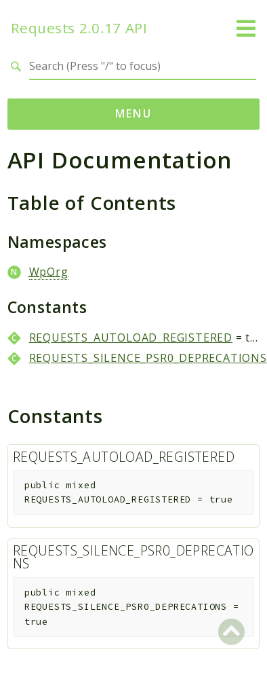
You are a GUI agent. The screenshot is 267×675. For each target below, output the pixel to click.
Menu (133, 113)
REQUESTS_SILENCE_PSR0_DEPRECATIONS (148, 357)
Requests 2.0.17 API (79, 28)
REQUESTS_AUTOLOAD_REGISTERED (130, 337)
